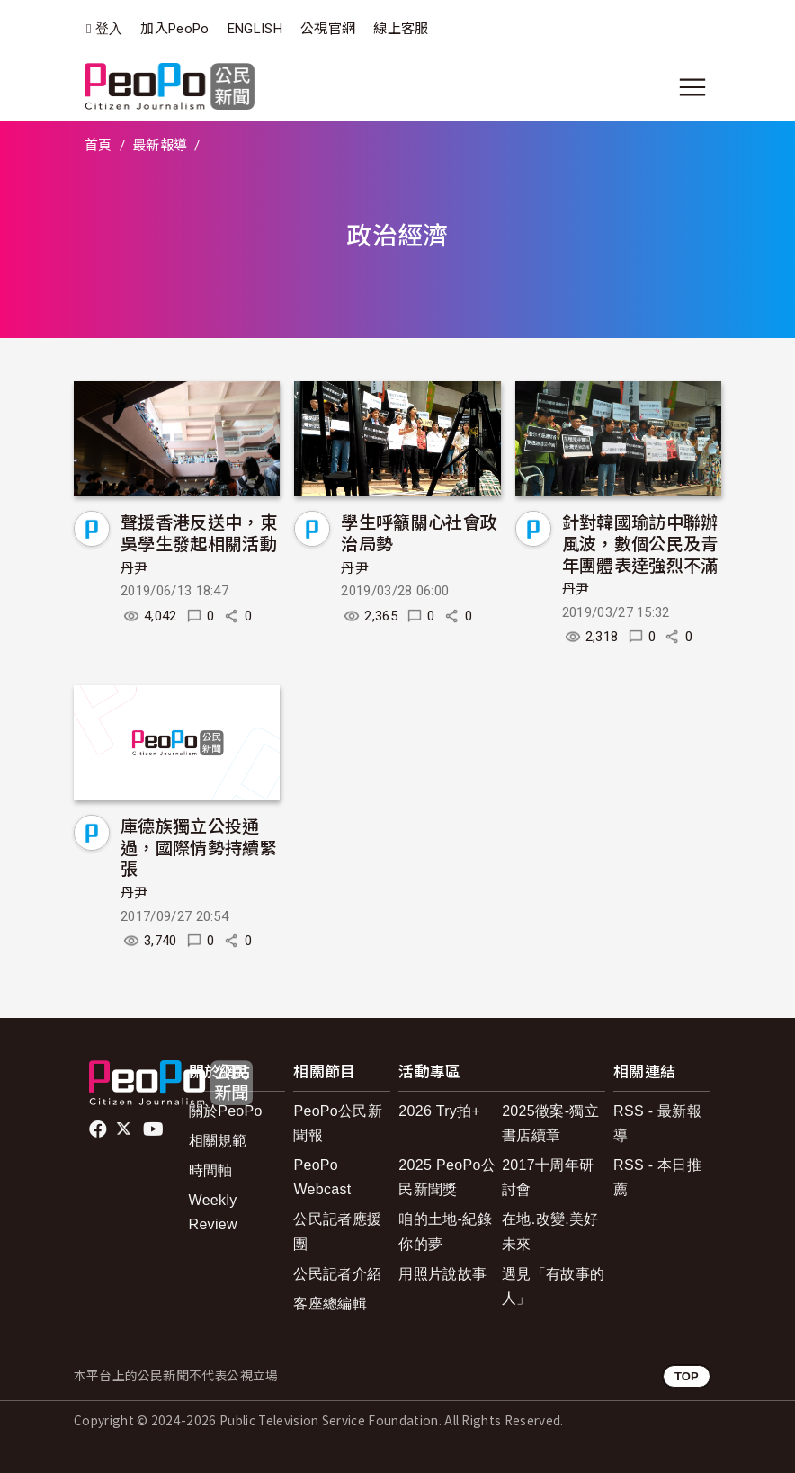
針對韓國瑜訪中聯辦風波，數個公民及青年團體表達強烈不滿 (640, 542)
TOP (686, 1376)
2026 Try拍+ (439, 1111)
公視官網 (327, 29)
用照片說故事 (442, 1273)
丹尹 (134, 568)
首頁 (98, 146)
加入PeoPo (174, 29)
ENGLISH (255, 29)
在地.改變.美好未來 (550, 1231)
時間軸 (211, 1170)
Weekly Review (213, 1212)
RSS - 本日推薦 (657, 1177)
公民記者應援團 (337, 1231)
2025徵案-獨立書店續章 (550, 1123)
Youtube (154, 1129)
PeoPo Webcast (322, 1177)
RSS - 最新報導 (657, 1123)
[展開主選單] (692, 87)
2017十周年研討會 (548, 1177)
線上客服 (400, 29)
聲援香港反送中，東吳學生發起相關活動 (199, 532)
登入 (109, 29)
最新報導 (159, 146)
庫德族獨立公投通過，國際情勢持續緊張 (199, 846)
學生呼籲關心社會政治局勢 (419, 532)
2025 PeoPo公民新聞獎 (447, 1177)
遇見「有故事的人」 (553, 1286)
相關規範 (218, 1140)
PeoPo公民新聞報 (337, 1123)
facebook (99, 1129)
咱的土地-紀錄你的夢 (445, 1231)
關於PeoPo (226, 1111)
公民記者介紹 (337, 1273)
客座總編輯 (330, 1303)
